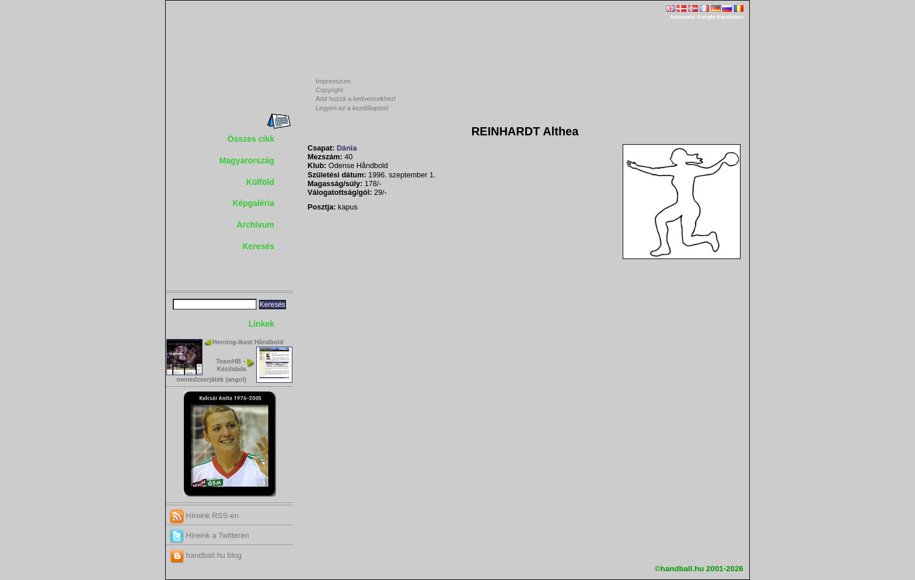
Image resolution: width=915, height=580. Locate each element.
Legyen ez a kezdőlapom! (352, 107)
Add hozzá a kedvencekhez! (356, 98)
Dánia (347, 148)
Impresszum (333, 81)
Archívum (255, 224)
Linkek (261, 324)
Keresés (259, 246)
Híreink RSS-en (204, 515)
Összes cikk (251, 139)
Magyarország (246, 160)
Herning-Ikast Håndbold (247, 341)
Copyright (329, 89)
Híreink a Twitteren (209, 535)
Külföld (260, 182)
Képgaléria (253, 203)
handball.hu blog (206, 555)
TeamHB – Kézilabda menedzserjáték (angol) (211, 370)
